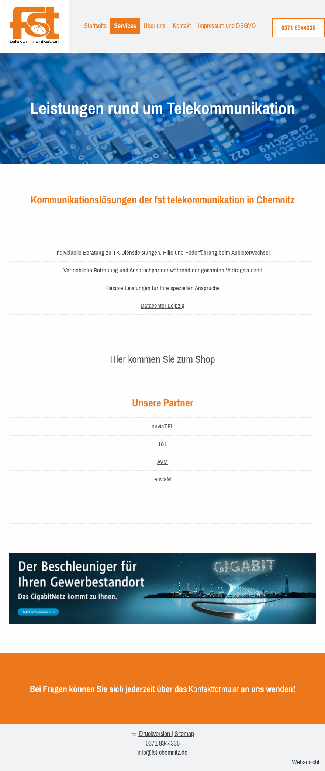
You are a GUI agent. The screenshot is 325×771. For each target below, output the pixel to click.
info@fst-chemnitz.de (162, 752)
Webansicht (305, 762)
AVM (162, 461)
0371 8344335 (298, 28)
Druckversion (151, 733)
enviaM (162, 479)
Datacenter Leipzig (162, 305)
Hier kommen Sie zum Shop (162, 359)
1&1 (162, 444)
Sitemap (184, 733)
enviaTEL (163, 426)
